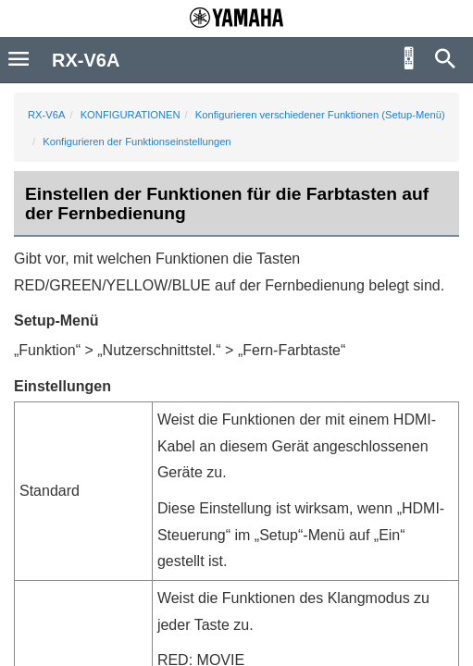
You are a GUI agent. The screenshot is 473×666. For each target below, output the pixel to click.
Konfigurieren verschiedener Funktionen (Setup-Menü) (320, 114)
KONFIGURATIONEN (130, 114)
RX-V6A (46, 114)
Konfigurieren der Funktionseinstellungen (136, 141)
